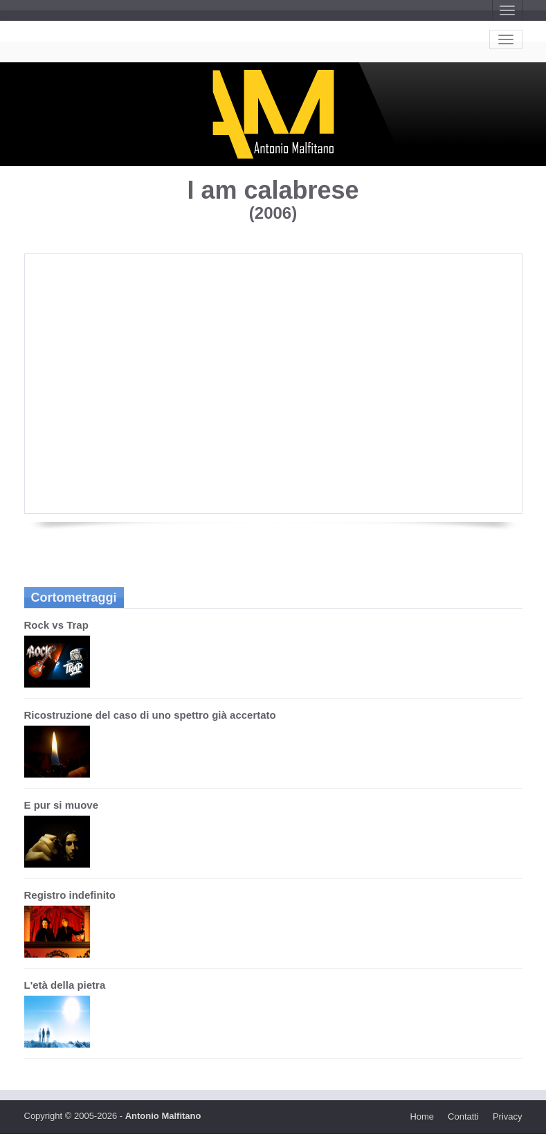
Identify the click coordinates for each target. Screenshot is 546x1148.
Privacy (507, 1116)
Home (422, 1116)
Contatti (463, 1116)
